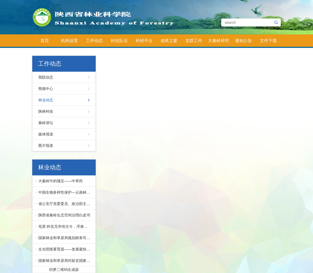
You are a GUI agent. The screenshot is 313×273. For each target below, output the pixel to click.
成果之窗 (168, 40)
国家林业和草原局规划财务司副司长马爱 (65, 238)
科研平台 (144, 40)
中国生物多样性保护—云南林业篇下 (65, 192)
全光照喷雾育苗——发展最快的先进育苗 (65, 249)
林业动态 (45, 100)
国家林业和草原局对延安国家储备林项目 (65, 260)
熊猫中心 (45, 89)
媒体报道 (45, 134)
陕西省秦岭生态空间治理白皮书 (64, 215)
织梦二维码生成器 (64, 269)
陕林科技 (45, 111)
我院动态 (45, 77)
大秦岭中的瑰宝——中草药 (60, 181)
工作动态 (94, 40)
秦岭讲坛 (45, 123)
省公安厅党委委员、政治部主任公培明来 (65, 204)
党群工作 (193, 40)
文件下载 (268, 40)
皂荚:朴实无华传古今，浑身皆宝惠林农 (65, 226)
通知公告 (243, 40)
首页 (44, 40)
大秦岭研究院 (218, 42)
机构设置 (69, 40)
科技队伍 (119, 40)
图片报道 (45, 145)
